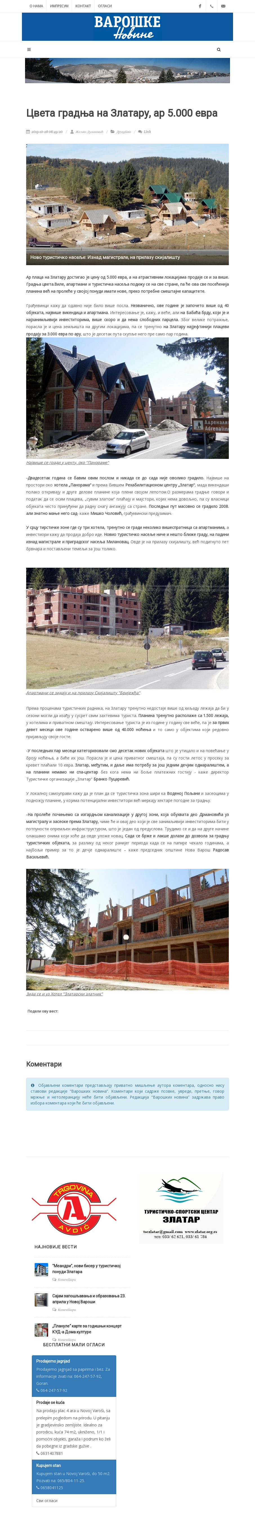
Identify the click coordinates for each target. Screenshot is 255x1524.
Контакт (83, 6)
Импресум (59, 6)
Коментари (67, 1279)
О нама (36, 6)
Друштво (124, 131)
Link (144, 131)
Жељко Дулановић (86, 131)
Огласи (105, 6)
